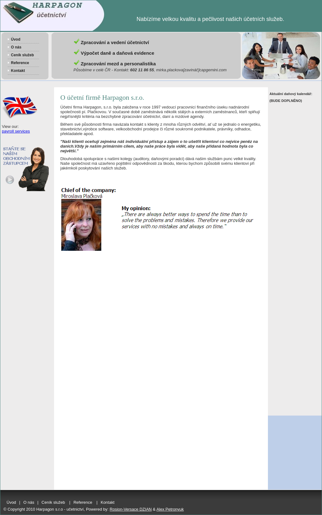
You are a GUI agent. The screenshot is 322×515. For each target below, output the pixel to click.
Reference (20, 63)
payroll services (16, 131)
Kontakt (18, 70)
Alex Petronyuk (170, 509)
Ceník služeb (22, 55)
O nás (16, 47)
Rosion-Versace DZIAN (131, 509)
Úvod (15, 39)
